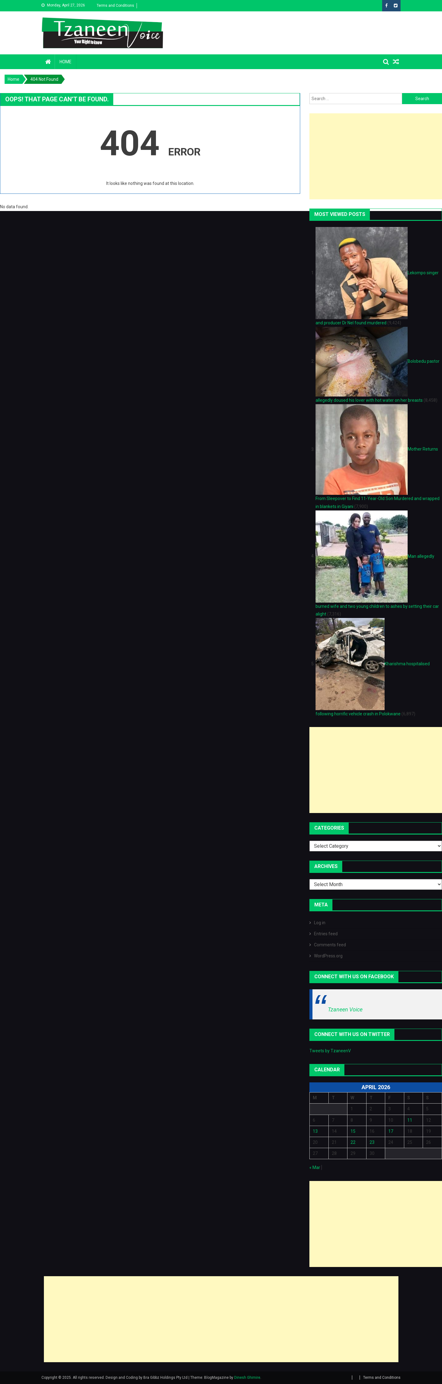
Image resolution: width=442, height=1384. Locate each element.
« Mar (314, 1167)
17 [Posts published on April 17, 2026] (390, 1131)
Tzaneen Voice (345, 1009)
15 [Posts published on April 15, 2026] (353, 1131)
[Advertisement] (375, 156)
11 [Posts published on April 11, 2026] (409, 1120)
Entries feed (326, 933)
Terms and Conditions (115, 5)
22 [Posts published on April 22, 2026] (353, 1142)
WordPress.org (328, 955)
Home (66, 61)
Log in (319, 922)
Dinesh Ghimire (247, 1377)
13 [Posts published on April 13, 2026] (315, 1131)
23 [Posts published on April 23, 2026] (372, 1142)
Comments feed (330, 944)
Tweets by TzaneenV (330, 1050)
